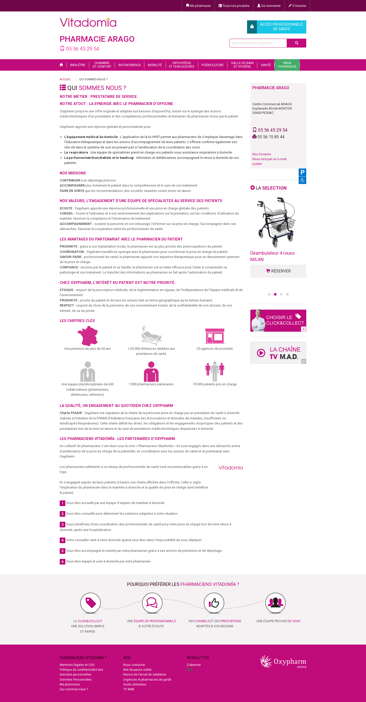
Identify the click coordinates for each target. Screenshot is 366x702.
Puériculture (213, 65)
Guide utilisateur (134, 684)
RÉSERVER (278, 271)
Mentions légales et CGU (77, 665)
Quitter (257, 164)
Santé (266, 65)
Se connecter (269, 6)
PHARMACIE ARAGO (97, 39)
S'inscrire (297, 6)
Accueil (65, 79)
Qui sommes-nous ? (74, 689)
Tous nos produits (234, 6)
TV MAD (128, 689)
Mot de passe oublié (137, 670)
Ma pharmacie (198, 6)
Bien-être (77, 65)
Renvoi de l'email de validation (144, 674)
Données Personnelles (76, 679)
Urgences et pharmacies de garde (147, 679)
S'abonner (194, 665)
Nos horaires (261, 154)
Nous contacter (134, 665)
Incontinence (129, 65)
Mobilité (155, 65)
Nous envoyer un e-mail (269, 159)
